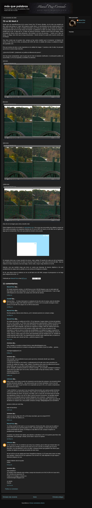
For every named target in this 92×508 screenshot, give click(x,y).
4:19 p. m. (9, 295)
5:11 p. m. (9, 464)
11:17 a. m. (10, 485)
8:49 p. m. (9, 353)
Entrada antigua (58, 497)
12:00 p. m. (10, 307)
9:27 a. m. (9, 339)
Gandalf (9, 298)
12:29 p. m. (10, 315)
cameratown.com (29, 227)
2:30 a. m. (9, 375)
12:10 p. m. (10, 439)
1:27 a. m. (9, 410)
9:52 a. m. (9, 420)
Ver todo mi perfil (81, 22)
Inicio (35, 497)
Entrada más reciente (10, 497)
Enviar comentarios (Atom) (37, 503)
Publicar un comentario (11, 489)
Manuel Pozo (15, 278)
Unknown (10, 379)
